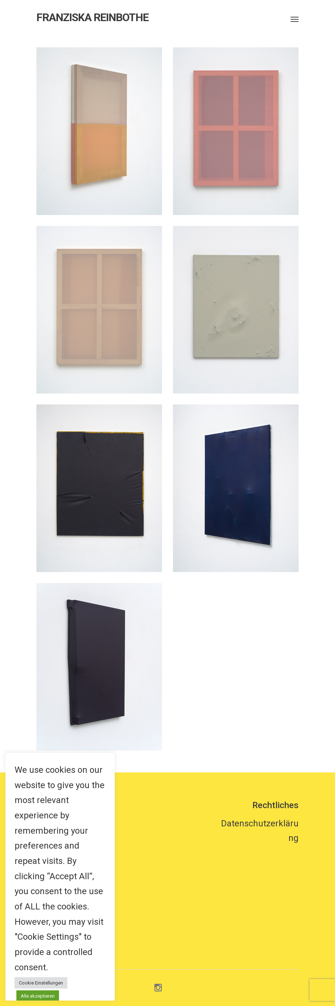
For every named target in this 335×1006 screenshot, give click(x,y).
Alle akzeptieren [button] (38, 996)
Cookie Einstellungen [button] (41, 983)
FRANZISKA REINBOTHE (92, 17)
